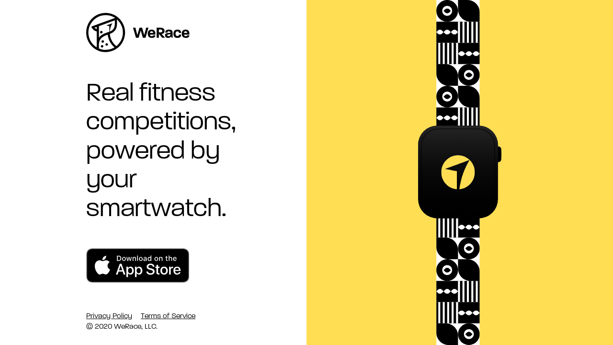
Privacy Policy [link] (109, 315)
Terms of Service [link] (168, 315)
